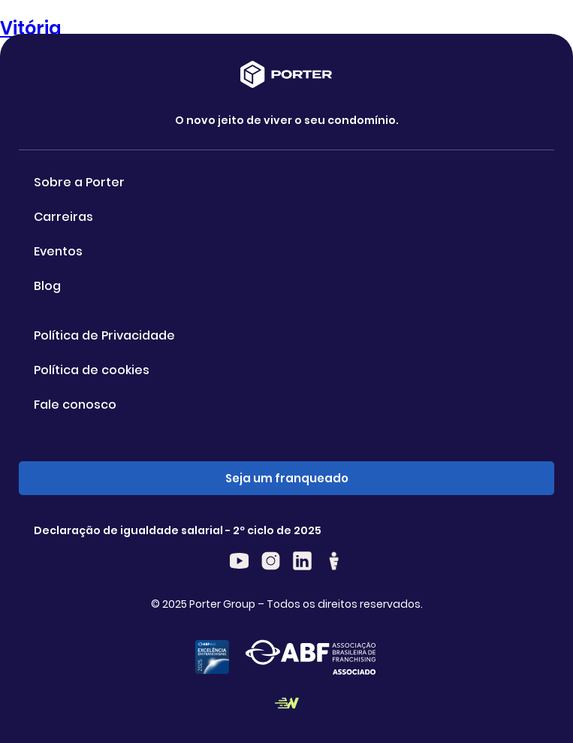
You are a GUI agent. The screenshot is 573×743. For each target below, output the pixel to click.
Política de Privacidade (104, 335)
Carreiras (63, 216)
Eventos (58, 251)
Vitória (31, 28)
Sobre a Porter (79, 182)
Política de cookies (91, 370)
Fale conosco (75, 404)
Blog (47, 285)
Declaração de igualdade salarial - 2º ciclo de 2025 (177, 530)
